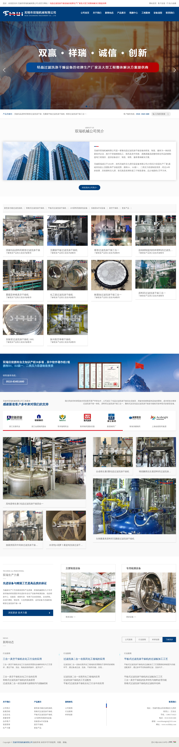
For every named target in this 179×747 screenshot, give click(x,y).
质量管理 (6, 718)
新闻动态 (109, 13)
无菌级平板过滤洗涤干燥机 (54, 114)
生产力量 (6, 728)
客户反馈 (161, 3)
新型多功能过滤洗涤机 (13, 208)
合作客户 (6, 721)
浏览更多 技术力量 (17, 612)
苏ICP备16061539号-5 (163, 742)
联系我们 (170, 13)
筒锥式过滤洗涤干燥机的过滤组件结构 (142, 683)
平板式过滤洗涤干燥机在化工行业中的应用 (84, 683)
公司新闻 (128, 639)
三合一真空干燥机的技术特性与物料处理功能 (145, 680)
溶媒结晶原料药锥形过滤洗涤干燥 (28, 114)
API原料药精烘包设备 (78, 208)
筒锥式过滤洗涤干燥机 (35, 208)
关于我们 (97, 13)
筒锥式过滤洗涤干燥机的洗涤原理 (19, 680)
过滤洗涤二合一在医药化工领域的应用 (82, 677)
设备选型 (158, 13)
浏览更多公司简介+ (89, 187)
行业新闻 (142, 639)
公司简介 (6, 708)
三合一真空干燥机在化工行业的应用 (20, 677)
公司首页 (85, 13)
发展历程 (6, 711)
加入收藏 (171, 3)
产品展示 (121, 13)
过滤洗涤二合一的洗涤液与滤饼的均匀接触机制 (25, 683)
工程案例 (145, 13)
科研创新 (155, 639)
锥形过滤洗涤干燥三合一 (76, 114)
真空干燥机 (113, 208)
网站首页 (153, 3)
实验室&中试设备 (98, 208)
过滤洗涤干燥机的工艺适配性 (77, 680)
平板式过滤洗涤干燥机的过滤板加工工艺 (143, 677)
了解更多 (169, 639)
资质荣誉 (6, 724)
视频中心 (133, 13)
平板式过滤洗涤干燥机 (57, 208)
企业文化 (6, 715)
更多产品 (125, 208)
